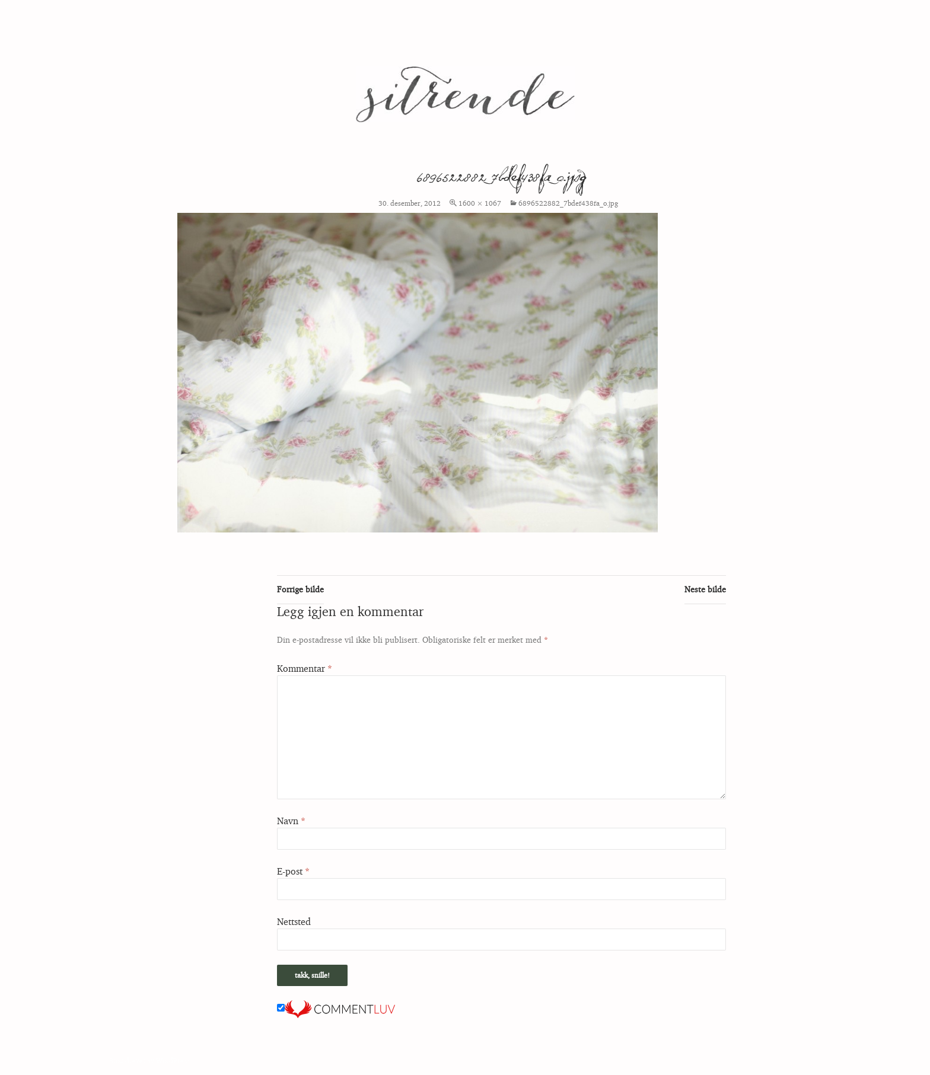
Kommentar (304, 668)
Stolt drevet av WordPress (149, 1060)
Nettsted (294, 921)
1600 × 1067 (479, 203)
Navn (291, 821)
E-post (293, 871)
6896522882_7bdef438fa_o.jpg (568, 203)
